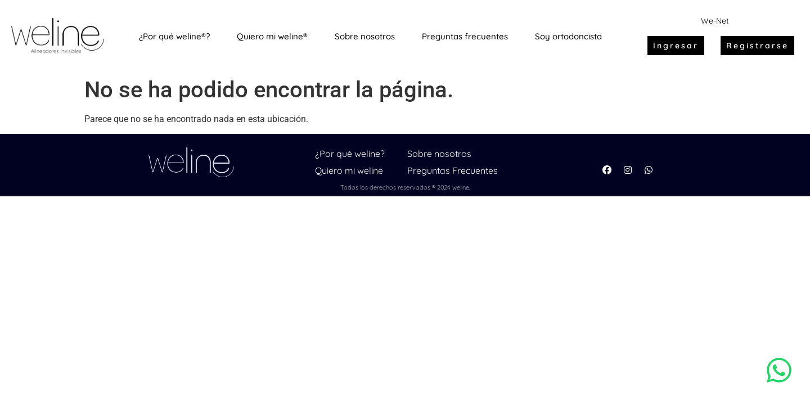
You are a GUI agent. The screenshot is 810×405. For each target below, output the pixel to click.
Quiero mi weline (349, 170)
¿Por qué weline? (350, 153)
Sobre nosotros (439, 153)
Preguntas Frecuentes (452, 170)
